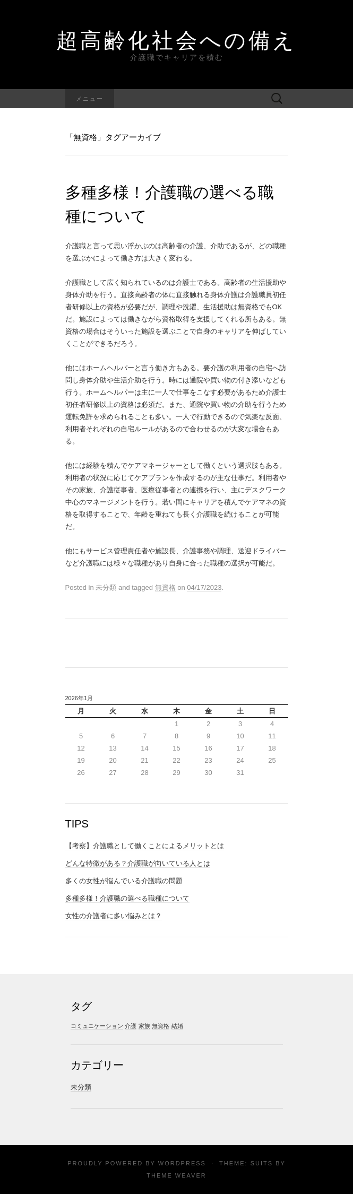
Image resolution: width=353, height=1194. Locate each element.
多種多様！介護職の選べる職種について (127, 898)
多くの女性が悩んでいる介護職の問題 (124, 881)
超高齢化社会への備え (176, 40)
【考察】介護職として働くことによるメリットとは (144, 846)
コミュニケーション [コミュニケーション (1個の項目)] (97, 1026)
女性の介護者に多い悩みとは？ (113, 916)
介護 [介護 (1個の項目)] (130, 1026)
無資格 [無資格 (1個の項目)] (160, 1026)
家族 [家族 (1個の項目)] (144, 1026)
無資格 (165, 587)
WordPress (182, 1163)
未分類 (81, 1087)
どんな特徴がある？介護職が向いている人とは (137, 863)
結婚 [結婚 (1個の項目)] (177, 1026)
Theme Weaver (176, 1175)
